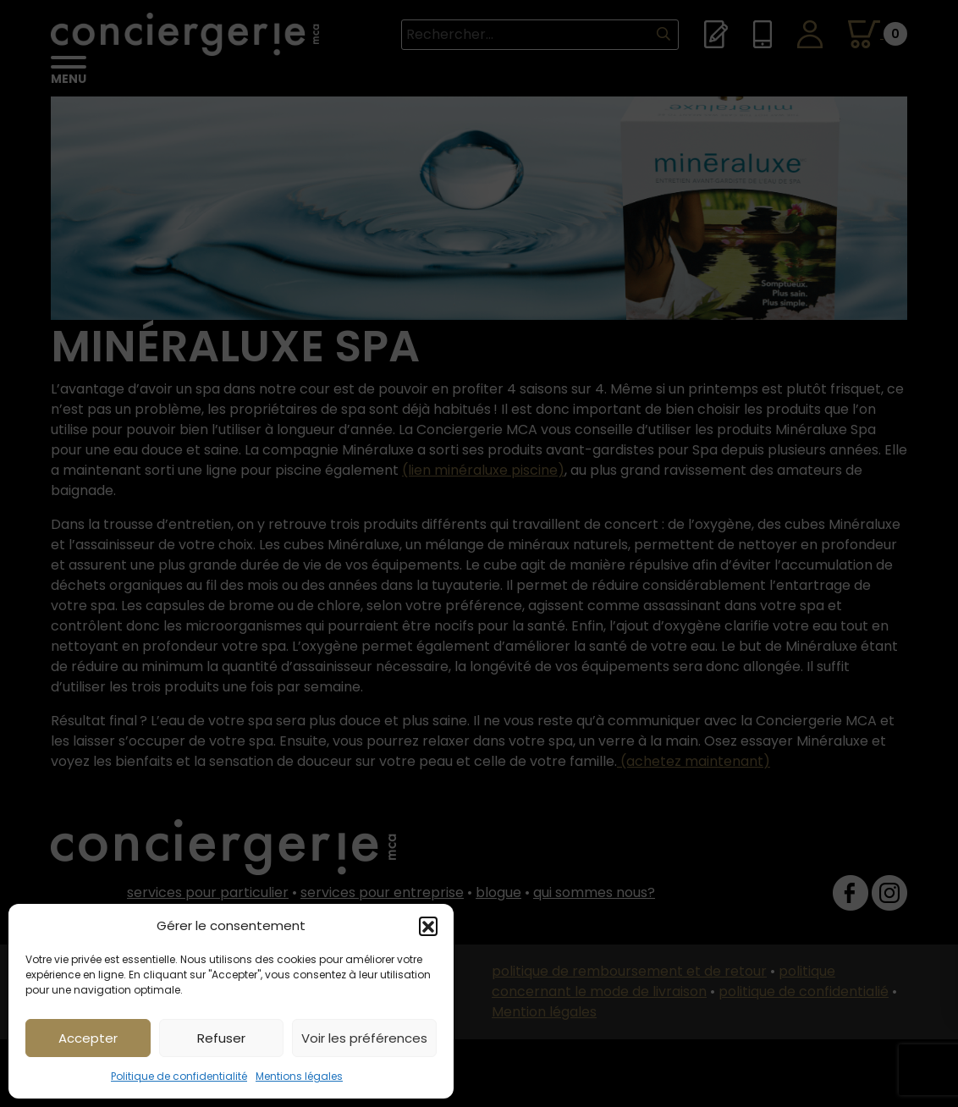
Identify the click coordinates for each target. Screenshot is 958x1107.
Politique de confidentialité (179, 1076)
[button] (428, 925)
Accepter (88, 1038)
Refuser (221, 1038)
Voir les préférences (364, 1038)
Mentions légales (299, 1076)
